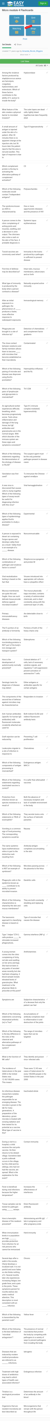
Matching (17, 30)
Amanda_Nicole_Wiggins (32, 51)
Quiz (33, 20)
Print (25, 39)
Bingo (32, 30)
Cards (17, 20)
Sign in (43, 3)
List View (25, 61)
